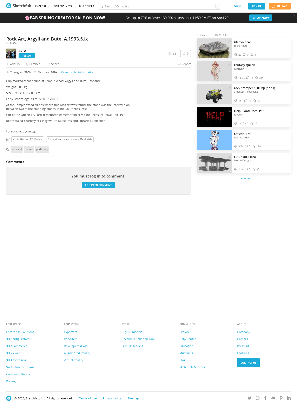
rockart (29, 252)
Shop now (261, 18)
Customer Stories (18, 374)
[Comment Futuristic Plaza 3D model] (247, 169)
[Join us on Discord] (273, 399)
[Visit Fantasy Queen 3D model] (214, 71)
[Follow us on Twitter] (250, 399)
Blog (182, 360)
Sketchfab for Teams (20, 367)
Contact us (248, 362)
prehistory (42, 252)
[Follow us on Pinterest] (281, 399)
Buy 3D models (132, 332)
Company (243, 332)
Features (243, 353)
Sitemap (133, 398)
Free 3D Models (132, 346)
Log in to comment (98, 288)
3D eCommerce (16, 346)
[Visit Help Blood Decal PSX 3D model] (214, 117)
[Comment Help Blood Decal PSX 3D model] (245, 123)
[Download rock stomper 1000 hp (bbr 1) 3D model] (230, 87)
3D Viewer (13, 353)
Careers (242, 339)
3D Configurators (17, 339)
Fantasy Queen (244, 65)
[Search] (159, 6)
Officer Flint (242, 134)
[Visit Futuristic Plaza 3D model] (214, 163)
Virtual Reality (73, 360)
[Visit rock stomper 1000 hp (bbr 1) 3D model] (214, 94)
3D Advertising (16, 360)
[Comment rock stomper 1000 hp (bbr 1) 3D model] (247, 100)
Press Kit (243, 346)
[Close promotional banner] (294, 15)
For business (63, 6)
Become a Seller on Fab (138, 339)
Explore (41, 6)
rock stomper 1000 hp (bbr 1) (254, 88)
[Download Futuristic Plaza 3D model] (230, 155)
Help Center (187, 339)
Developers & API (75, 346)
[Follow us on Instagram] (257, 399)
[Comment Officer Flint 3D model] (247, 146)
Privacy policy (112, 398)
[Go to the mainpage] (18, 6)
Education (186, 346)
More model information (77, 176)
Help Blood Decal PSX (249, 111)
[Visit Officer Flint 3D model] (214, 140)
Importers (71, 339)
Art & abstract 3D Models (27, 242)
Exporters (70, 332)
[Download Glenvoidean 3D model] (230, 41)
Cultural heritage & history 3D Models (70, 242)
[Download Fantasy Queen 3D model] (230, 64)
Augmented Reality (77, 353)
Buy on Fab (86, 6)
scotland (17, 252)
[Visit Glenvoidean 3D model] (214, 48)
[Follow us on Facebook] (265, 399)
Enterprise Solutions (20, 332)
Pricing (11, 381)
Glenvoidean (243, 42)
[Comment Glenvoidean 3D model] (246, 54)
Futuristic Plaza (245, 157)
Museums (186, 353)
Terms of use (88, 398)
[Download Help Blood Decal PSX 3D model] (230, 110)
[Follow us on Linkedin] (289, 399)
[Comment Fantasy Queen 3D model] (249, 77)
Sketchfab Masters (192, 367)
